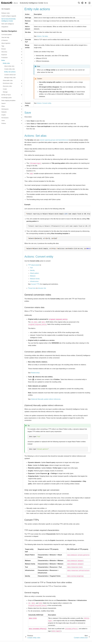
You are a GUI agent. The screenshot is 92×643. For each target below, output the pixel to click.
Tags (2, 46)
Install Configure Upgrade (8, 16)
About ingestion (5, 43)
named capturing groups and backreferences (54, 140)
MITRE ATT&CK (6, 95)
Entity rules (6, 63)
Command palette (6, 34)
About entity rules (9, 66)
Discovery (4, 52)
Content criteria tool (10, 74)
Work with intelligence (7, 24)
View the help (5, 37)
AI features (4, 40)
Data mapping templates (8, 100)
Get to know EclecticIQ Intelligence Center (8, 20)
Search (3, 103)
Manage (5, 92)
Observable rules (8, 80)
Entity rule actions (10, 72)
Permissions (4, 117)
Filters (3, 106)
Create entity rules (9, 69)
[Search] (79, 3)
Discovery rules (7, 86)
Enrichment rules (8, 83)
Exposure (4, 54)
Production (4, 57)
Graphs (3, 115)
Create (5, 89)
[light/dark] (82, 3)
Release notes (5, 13)
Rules (3, 60)
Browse (3, 49)
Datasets (4, 112)
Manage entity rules (10, 77)
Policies (3, 123)
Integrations (4, 26)
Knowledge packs (6, 97)
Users (3, 120)
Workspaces (5, 109)
